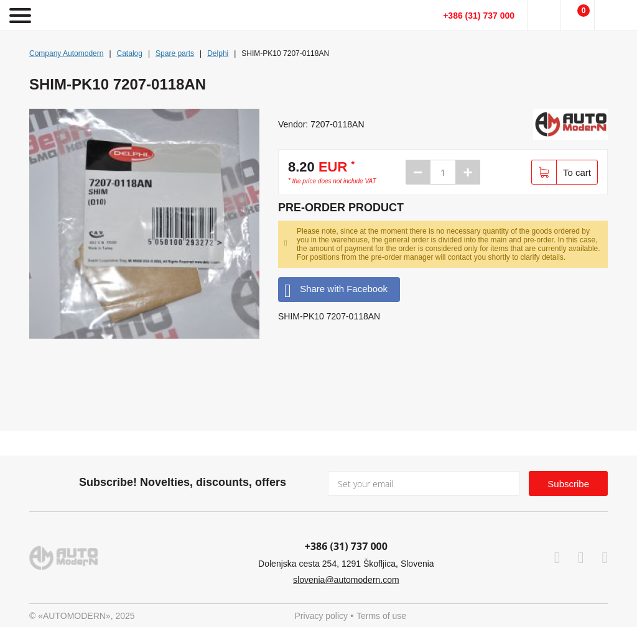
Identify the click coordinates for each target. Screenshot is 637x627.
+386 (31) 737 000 (478, 16)
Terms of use (381, 616)
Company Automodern (66, 53)
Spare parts (175, 53)
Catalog (129, 53)
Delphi (217, 53)
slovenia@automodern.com (346, 580)
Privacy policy (321, 616)
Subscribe (568, 483)
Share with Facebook (336, 289)
